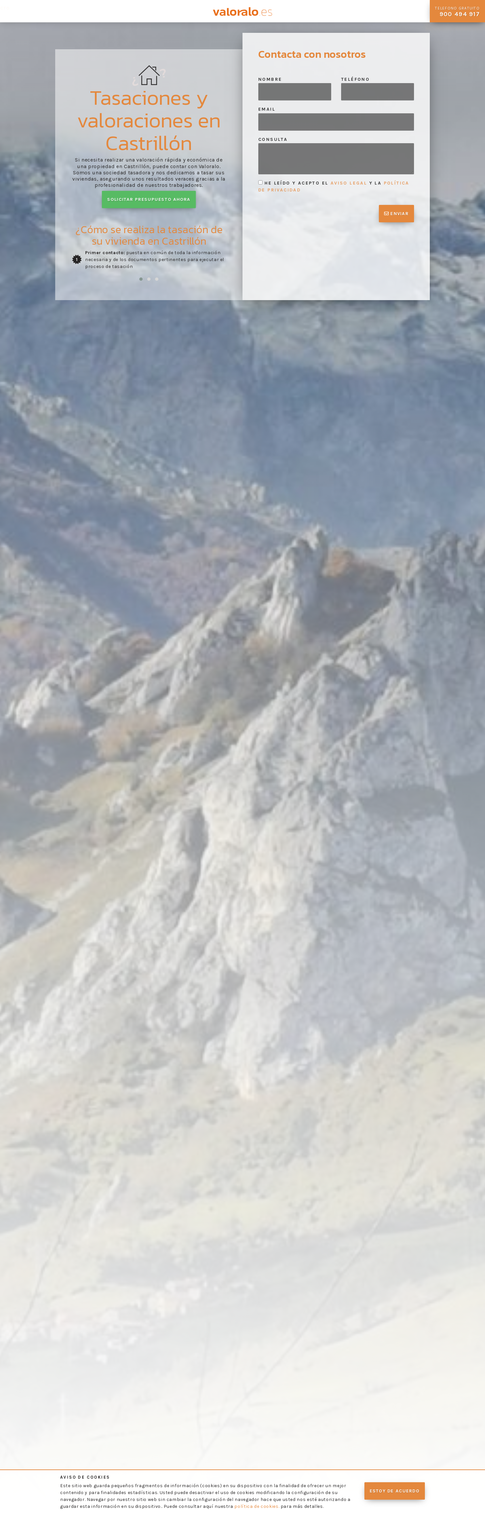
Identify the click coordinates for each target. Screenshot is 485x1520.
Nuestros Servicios (65, 11)
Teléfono (355, 79)
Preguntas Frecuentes (122, 11)
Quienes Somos (19, 11)
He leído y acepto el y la (333, 186)
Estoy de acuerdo (395, 1491)
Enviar (396, 213)
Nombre (270, 79)
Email (266, 109)
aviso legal (349, 183)
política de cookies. (256, 1506)
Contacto (180, 8)
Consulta (273, 139)
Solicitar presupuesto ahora (149, 199)
